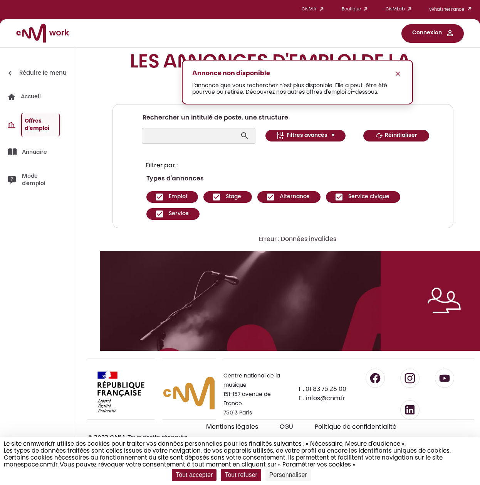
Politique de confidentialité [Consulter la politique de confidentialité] (355, 427)
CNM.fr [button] (313, 9)
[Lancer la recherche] (245, 135)
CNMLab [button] (399, 9)
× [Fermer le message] (398, 73)
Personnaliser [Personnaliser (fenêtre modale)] (288, 475)
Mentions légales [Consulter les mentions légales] (232, 427)
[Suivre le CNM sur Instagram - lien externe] (410, 378)
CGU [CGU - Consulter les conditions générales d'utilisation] (286, 427)
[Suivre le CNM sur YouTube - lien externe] (444, 378)
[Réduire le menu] (36, 73)
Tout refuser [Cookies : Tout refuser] (241, 475)
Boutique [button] (356, 9)
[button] (432, 33)
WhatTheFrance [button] (451, 9)
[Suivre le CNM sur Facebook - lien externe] (375, 378)
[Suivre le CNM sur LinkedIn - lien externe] (410, 409)
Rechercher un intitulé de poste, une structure (215, 118)
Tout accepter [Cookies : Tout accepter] (194, 475)
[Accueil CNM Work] (43, 34)
